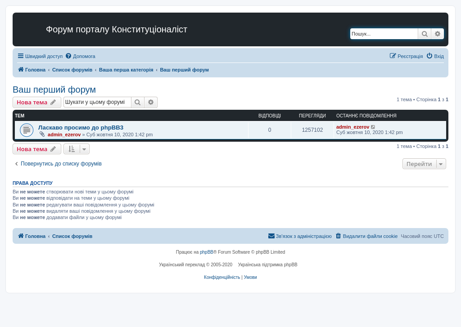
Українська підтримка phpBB (268, 264)
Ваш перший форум (54, 89)
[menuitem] (80, 56)
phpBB (206, 252)
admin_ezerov (64, 134)
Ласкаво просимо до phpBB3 (80, 127)
